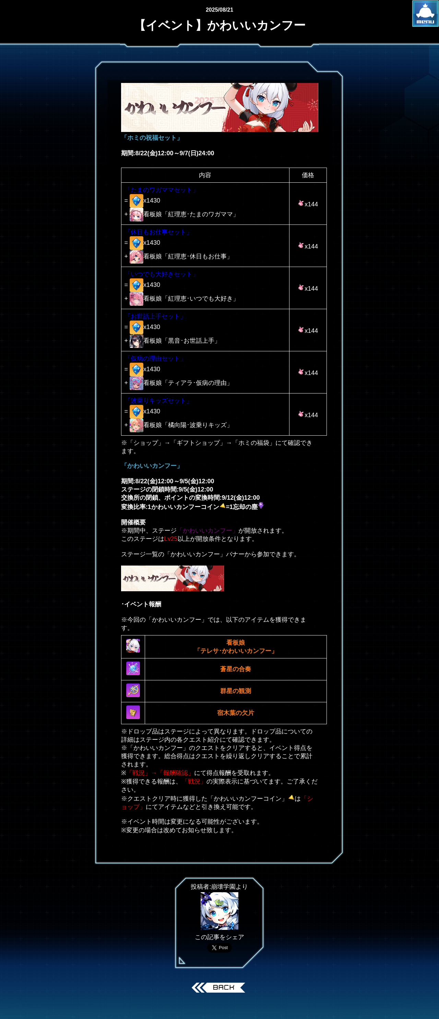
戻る (220, 988)
